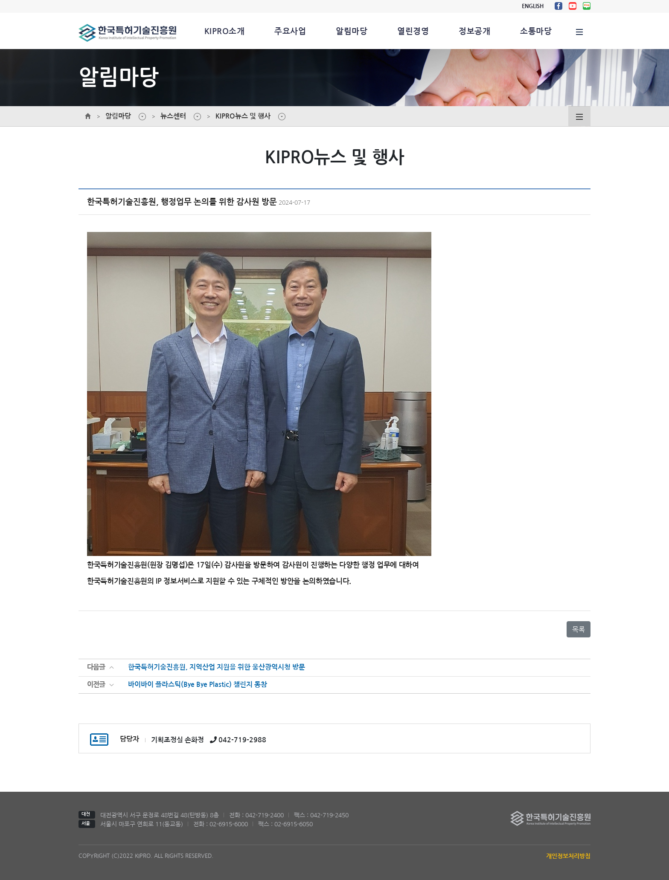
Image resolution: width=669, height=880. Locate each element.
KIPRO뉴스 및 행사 (243, 116)
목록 (578, 629)
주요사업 (290, 31)
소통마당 (536, 31)
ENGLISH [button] (533, 6)
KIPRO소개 (224, 31)
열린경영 (413, 31)
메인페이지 (88, 116)
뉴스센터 (173, 116)
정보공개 (474, 31)
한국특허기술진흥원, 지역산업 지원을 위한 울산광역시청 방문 (216, 667)
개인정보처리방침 (568, 856)
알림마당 (351, 31)
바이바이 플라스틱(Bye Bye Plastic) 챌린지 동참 (197, 685)
